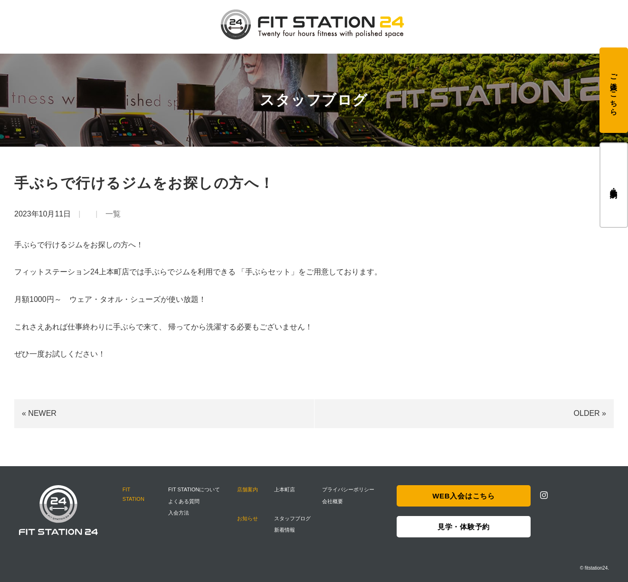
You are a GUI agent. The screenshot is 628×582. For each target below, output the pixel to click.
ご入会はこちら (614, 90)
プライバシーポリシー (348, 489)
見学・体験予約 (614, 185)
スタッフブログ (292, 518)
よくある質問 (184, 501)
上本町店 (284, 489)
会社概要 (332, 501)
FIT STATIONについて (194, 489)
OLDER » (590, 413)
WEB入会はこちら (463, 496)
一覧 (113, 214)
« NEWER (39, 413)
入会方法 (178, 513)
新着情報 (284, 530)
